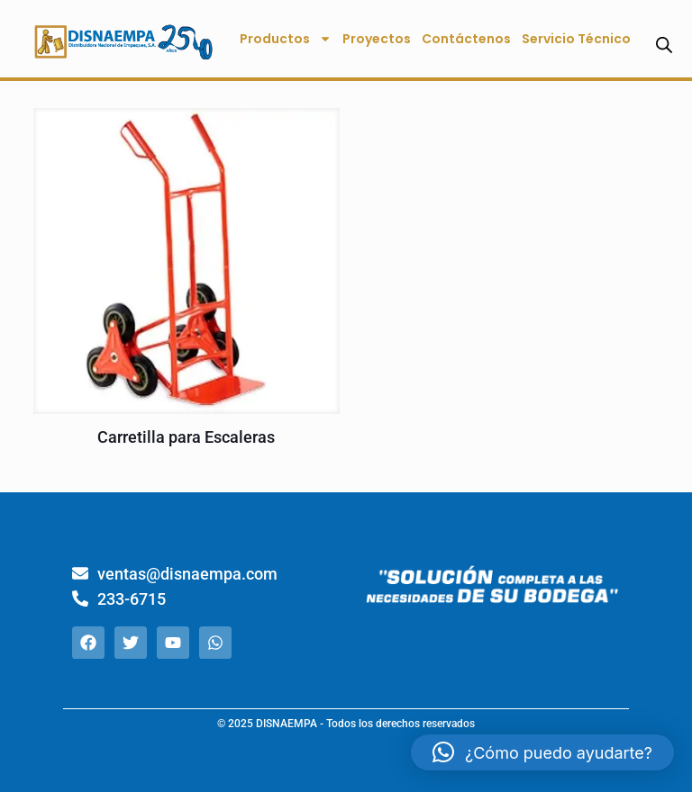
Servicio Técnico (576, 39)
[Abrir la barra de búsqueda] (664, 44)
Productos (286, 38)
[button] (542, 752)
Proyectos (376, 39)
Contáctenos (466, 39)
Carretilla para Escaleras (186, 437)
